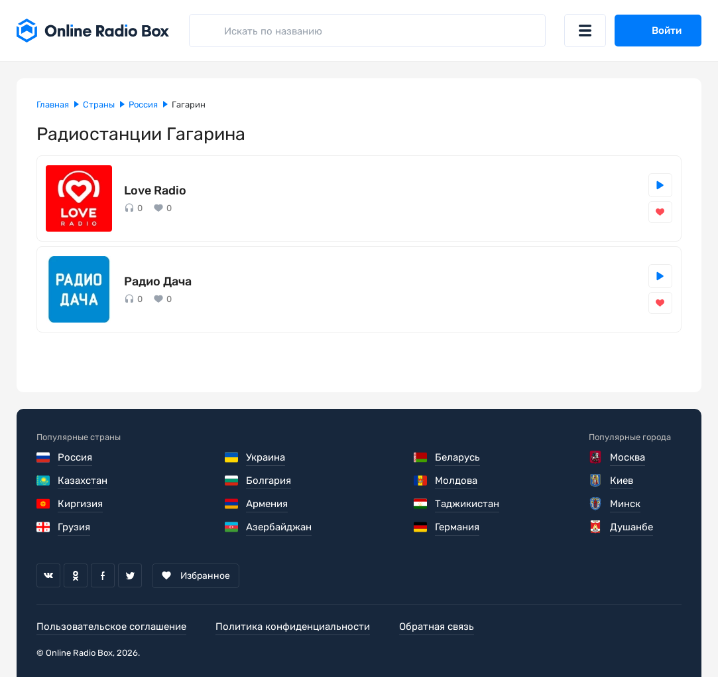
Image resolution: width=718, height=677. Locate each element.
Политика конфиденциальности (292, 627)
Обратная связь (436, 627)
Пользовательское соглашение (111, 627)
